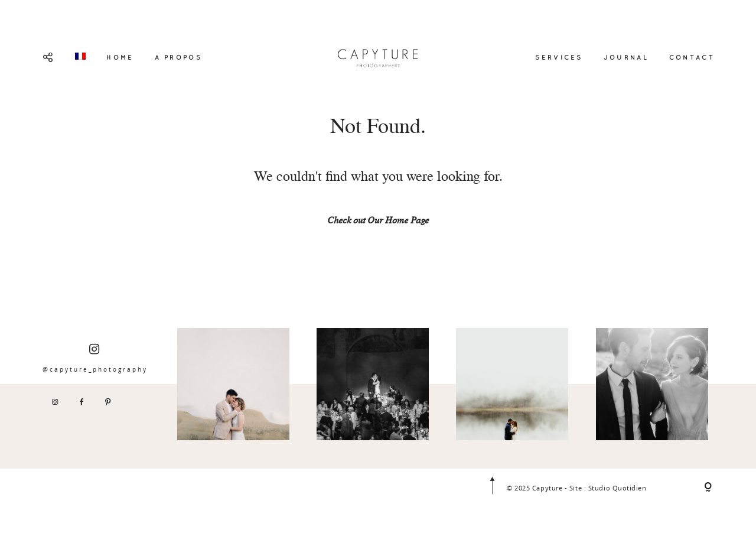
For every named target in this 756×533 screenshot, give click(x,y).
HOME (119, 57)
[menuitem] (80, 56)
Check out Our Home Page (378, 221)
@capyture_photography (95, 358)
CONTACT (692, 57)
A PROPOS (178, 57)
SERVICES (558, 57)
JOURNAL (626, 57)
